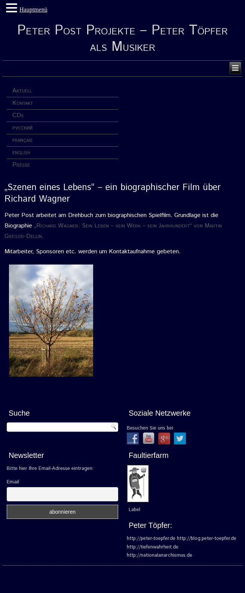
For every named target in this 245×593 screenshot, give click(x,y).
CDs (18, 115)
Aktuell (22, 90)
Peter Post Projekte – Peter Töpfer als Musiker (122, 38)
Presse (21, 165)
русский (22, 127)
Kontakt (22, 103)
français (22, 140)
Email (13, 482)
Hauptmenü (33, 9)
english (21, 152)
